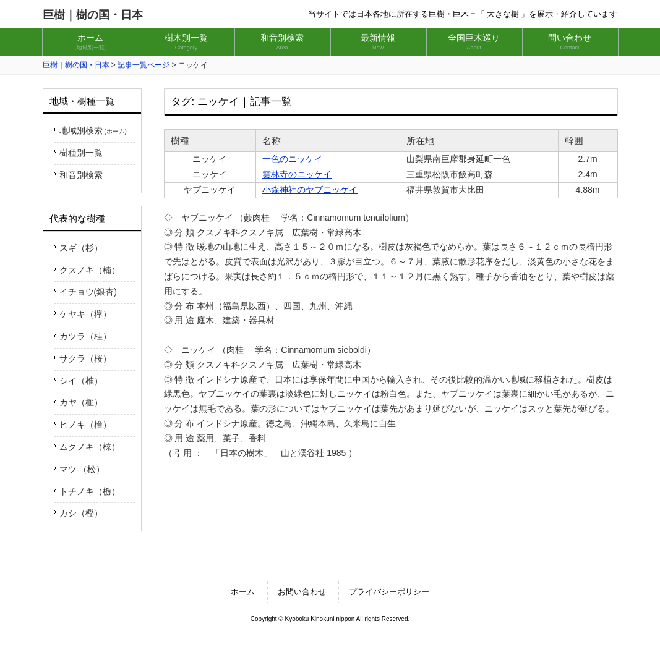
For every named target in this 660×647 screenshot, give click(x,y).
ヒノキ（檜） (85, 424)
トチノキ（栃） (89, 491)
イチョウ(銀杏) (88, 292)
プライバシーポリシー (389, 591)
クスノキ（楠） (89, 270)
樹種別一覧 (81, 153)
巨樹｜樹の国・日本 (93, 15)
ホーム (243, 591)
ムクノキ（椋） (89, 447)
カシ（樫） (81, 513)
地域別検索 (93, 130)
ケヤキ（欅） (85, 314)
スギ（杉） (81, 248)
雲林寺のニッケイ (297, 174)
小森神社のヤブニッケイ (310, 190)
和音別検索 (81, 175)
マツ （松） (82, 469)
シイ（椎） (81, 381)
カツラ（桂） (85, 336)
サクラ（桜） (85, 358)
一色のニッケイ (292, 159)
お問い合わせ (302, 591)
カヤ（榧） (81, 402)
